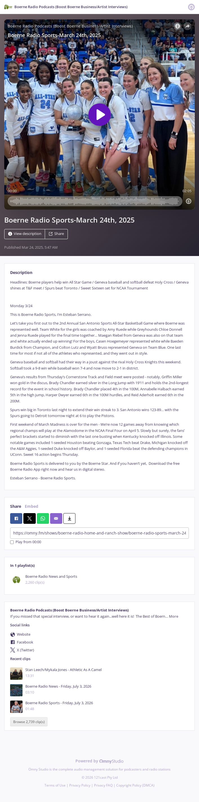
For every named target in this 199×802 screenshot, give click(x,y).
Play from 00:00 (25, 542)
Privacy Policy (79, 785)
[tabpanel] (99, 380)
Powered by (99, 761)
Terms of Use (55, 785)
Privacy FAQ (103, 785)
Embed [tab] (31, 506)
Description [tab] (21, 272)
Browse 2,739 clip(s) (29, 721)
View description (24, 233)
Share (56, 233)
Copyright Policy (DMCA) (135, 785)
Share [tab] (15, 506)
